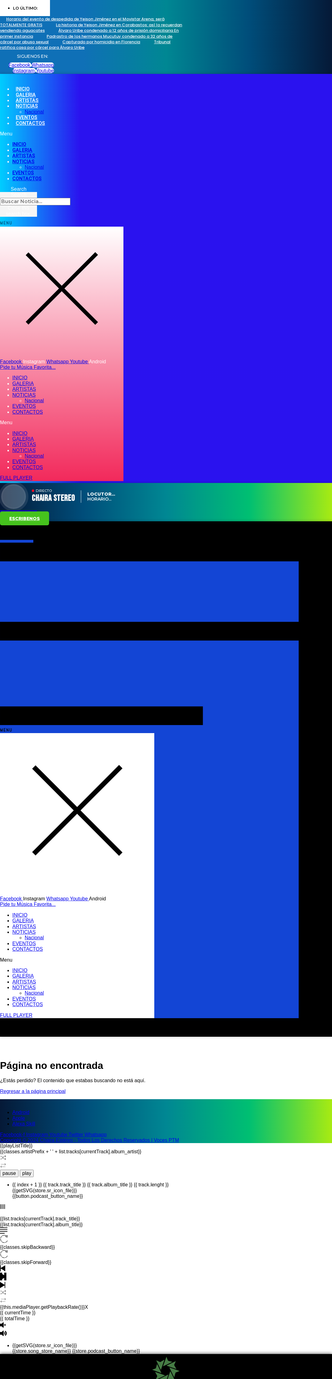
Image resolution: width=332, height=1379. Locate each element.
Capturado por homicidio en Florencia (101, 42)
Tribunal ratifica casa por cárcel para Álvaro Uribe (85, 44)
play (26, 1173)
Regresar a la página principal (33, 1091)
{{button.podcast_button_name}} (47, 1196)
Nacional (34, 167)
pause (9, 1173)
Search (19, 194)
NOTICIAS (27, 106)
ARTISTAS (23, 156)
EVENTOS (23, 173)
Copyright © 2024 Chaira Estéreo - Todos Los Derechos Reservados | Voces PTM (89, 1140)
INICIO (19, 144)
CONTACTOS (30, 123)
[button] (141, 134)
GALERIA (22, 150)
